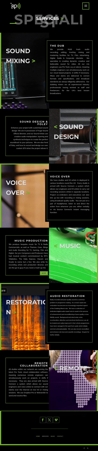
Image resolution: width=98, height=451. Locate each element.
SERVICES (45, 436)
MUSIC (53, 436)
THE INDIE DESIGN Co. (29, 448)
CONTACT (60, 436)
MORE (44, 273)
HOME (38, 436)
